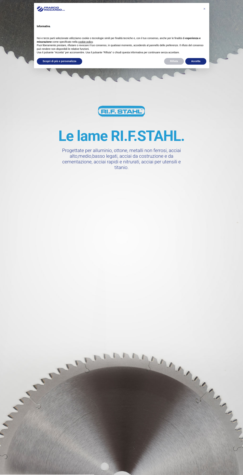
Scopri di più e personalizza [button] (59, 61)
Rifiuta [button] (174, 61)
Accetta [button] (195, 61)
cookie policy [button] (85, 41)
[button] (204, 9)
